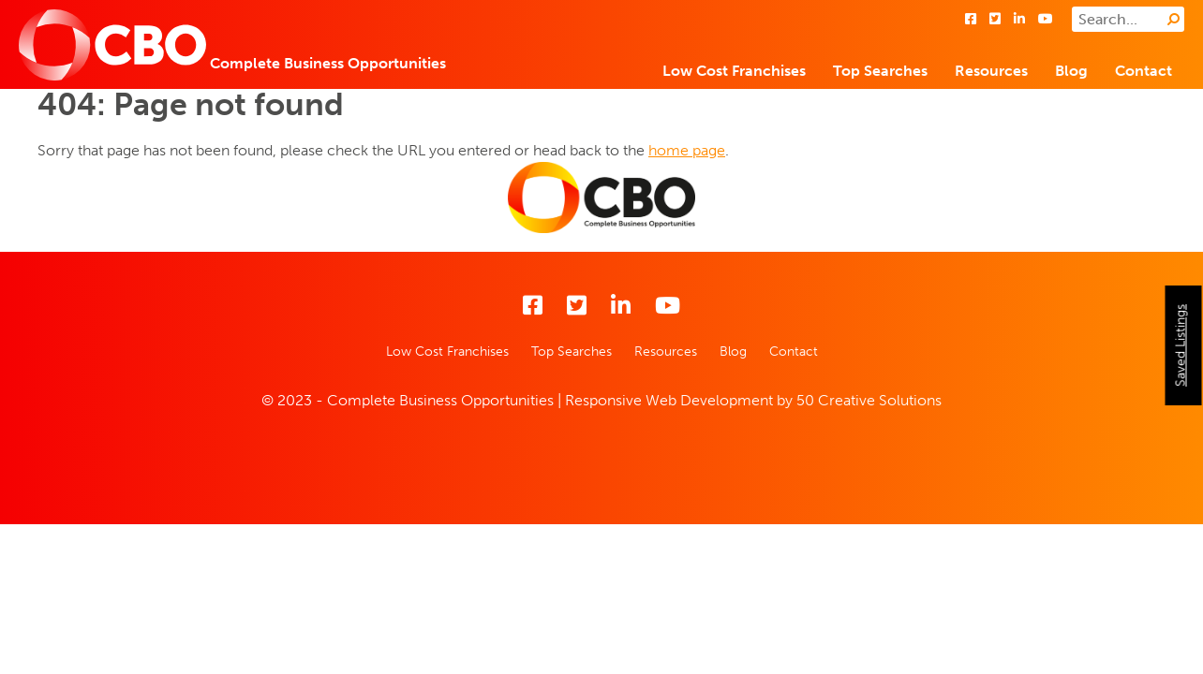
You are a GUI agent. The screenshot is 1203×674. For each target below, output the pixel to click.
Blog (1071, 71)
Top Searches (880, 71)
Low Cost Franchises (734, 71)
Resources (991, 71)
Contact (1143, 71)
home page (686, 150)
